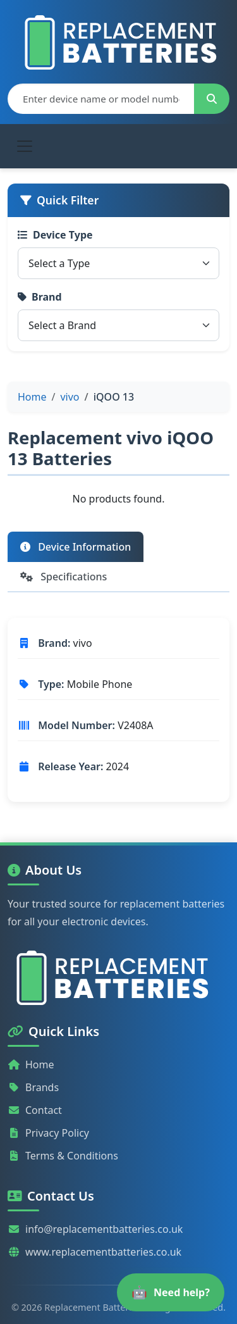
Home (31, 1064)
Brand (40, 297)
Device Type (55, 235)
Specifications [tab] (63, 577)
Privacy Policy (48, 1133)
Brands (33, 1087)
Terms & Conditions (63, 1156)
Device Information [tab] (75, 547)
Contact (35, 1110)
